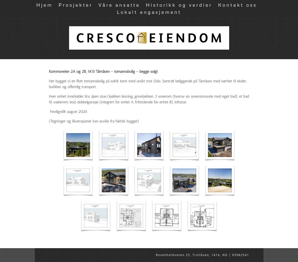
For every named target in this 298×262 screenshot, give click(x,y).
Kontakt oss (237, 5)
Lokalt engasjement (149, 12)
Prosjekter (76, 5)
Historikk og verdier (179, 5)
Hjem (44, 5)
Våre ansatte (119, 5)
